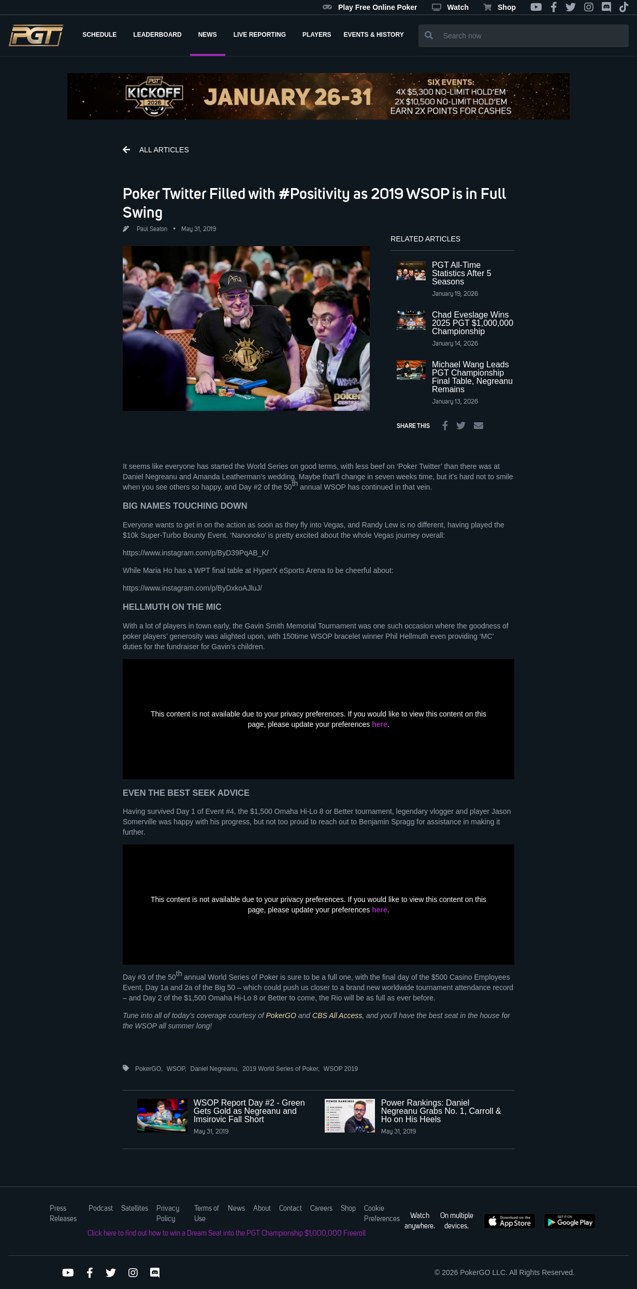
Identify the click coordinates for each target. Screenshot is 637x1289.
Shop (499, 7)
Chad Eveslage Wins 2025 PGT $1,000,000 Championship (472, 323)
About (262, 1208)
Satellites (134, 1208)
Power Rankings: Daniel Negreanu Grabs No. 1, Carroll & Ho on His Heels (441, 1111)
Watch (450, 7)
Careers (321, 1208)
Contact (290, 1208)
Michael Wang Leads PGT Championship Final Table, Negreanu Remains (472, 377)
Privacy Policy (167, 1214)
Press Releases (63, 1214)
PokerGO (281, 1015)
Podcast (101, 1208)
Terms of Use (206, 1214)
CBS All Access (337, 1015)
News (236, 1208)
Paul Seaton (152, 229)
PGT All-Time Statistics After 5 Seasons (461, 273)
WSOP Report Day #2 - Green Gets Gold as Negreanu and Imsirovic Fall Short (249, 1111)
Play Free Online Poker (370, 7)
